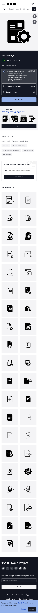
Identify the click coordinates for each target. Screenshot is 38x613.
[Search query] (19, 170)
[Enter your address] (19, 580)
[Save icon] (35, 16)
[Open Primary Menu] (3, 4)
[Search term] (20, 9)
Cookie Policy (22, 603)
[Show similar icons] (35, 22)
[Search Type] (5, 9)
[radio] (19, 76)
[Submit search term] (34, 9)
